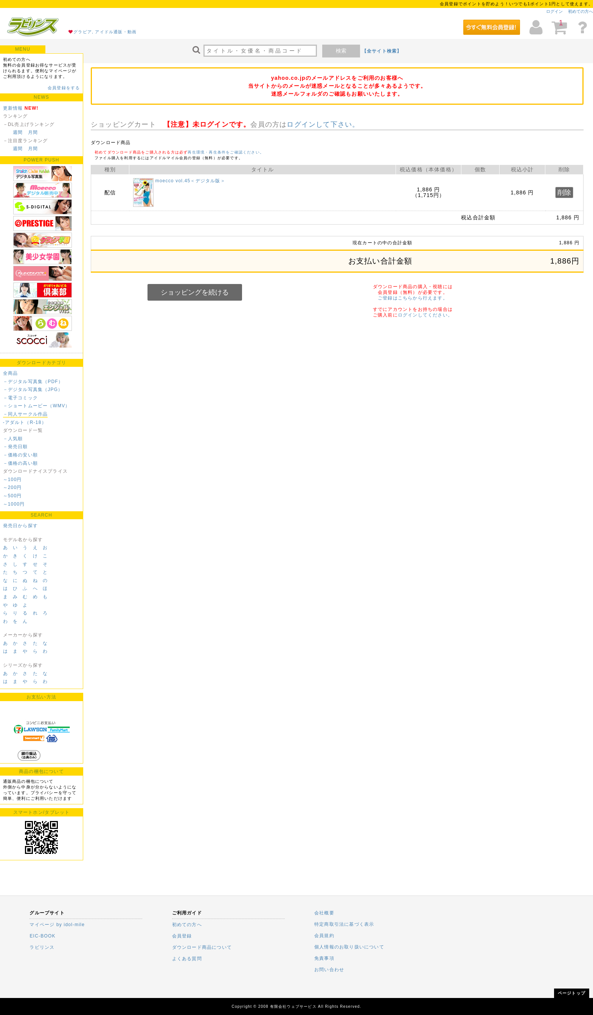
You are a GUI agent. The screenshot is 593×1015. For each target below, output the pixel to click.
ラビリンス (41, 947)
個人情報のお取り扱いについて (349, 947)
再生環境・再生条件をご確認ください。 (226, 152)
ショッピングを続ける (195, 292)
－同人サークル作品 (25, 414)
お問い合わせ (329, 969)
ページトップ (571, 993)
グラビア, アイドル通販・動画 (105, 31)
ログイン (554, 11)
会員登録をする (64, 87)
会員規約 (324, 935)
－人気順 (13, 438)
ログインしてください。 (425, 315)
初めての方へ (580, 11)
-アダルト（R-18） (25, 422)
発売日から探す (20, 525)
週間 (18, 132)
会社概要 (324, 913)
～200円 (12, 487)
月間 (33, 132)
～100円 (12, 479)
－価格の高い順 (20, 463)
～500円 (12, 495)
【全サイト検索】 (382, 51)
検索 (341, 51)
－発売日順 (15, 446)
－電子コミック (20, 397)
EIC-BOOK (42, 936)
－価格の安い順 (20, 455)
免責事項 (324, 958)
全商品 (10, 373)
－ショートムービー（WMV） (36, 405)
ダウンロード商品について (202, 947)
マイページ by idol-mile (57, 924)
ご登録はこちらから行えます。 (413, 298)
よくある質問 (187, 958)
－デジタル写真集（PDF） (33, 381)
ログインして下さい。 (323, 124)
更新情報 (13, 108)
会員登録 (182, 936)
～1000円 (14, 504)
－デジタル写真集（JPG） (33, 389)
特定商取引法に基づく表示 (344, 924)
